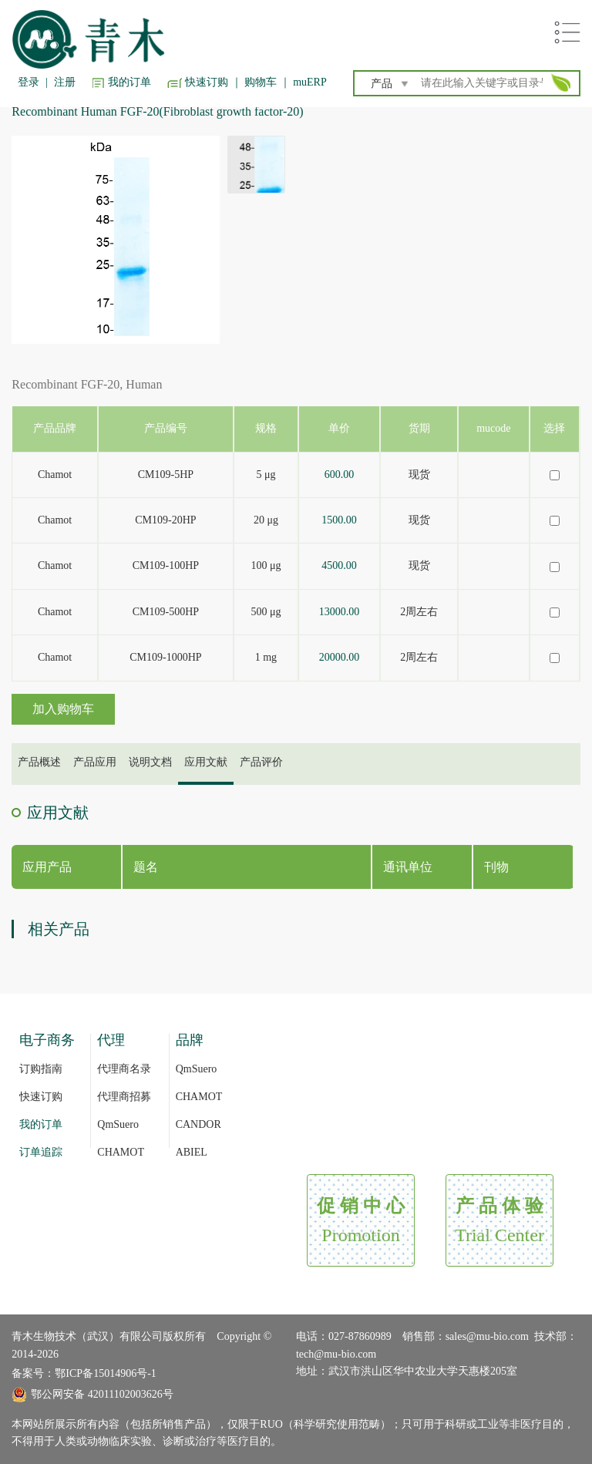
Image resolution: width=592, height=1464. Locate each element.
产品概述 (39, 762)
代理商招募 (124, 1096)
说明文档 (150, 762)
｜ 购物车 (254, 82)
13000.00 (339, 612)
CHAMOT (120, 1152)
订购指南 (40, 1069)
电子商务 (47, 1040)
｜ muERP (303, 82)
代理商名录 (124, 1069)
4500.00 (339, 565)
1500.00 (339, 520)
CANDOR (198, 1124)
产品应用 (94, 762)
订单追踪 (40, 1152)
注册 (65, 82)
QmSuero (118, 1124)
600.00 (340, 474)
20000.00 (339, 657)
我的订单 (129, 82)
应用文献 (205, 762)
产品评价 (261, 762)
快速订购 (206, 82)
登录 (28, 82)
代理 (111, 1040)
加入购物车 (63, 708)
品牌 (190, 1040)
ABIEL (191, 1152)
